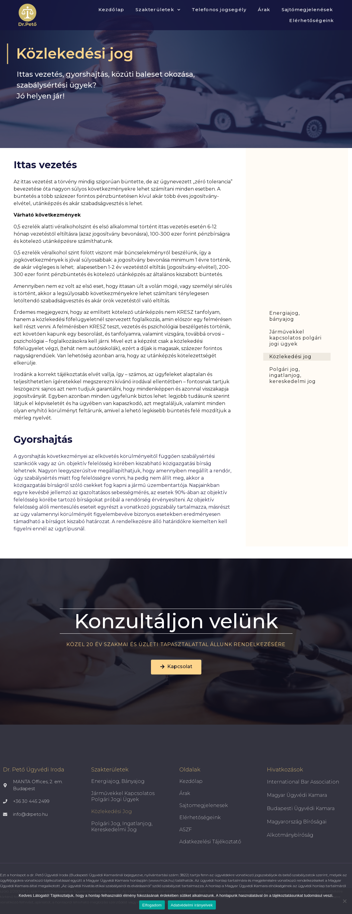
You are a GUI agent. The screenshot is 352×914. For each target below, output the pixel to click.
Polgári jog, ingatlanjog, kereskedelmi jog (292, 375)
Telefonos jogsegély (219, 9)
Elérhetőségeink (311, 20)
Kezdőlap (111, 9)
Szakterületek (158, 9)
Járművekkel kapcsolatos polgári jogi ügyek (295, 338)
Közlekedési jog (290, 356)
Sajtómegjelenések (307, 9)
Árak (264, 9)
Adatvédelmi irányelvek (192, 905)
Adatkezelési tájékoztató (210, 842)
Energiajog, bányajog (284, 316)
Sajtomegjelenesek (203, 805)
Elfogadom (152, 905)
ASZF (185, 829)
